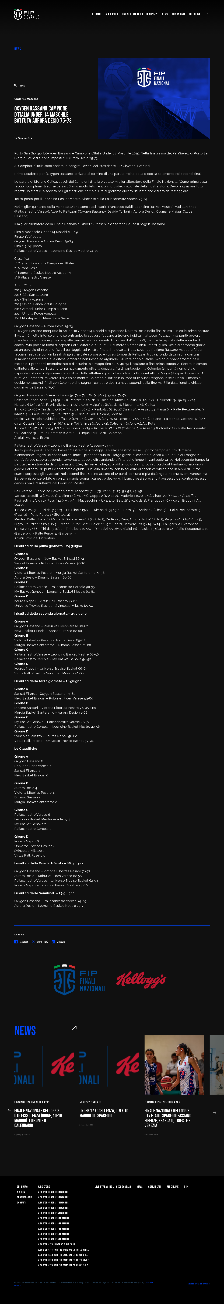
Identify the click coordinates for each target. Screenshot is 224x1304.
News (165, 14)
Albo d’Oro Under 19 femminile (53, 1223)
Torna (19, 85)
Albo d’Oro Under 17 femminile (53, 1229)
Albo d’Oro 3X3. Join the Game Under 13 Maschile (63, 1255)
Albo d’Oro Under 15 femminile (53, 1234)
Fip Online (195, 14)
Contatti (21, 1202)
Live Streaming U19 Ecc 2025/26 (140, 14)
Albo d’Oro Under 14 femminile (53, 1239)
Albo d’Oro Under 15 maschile (53, 1208)
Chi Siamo (96, 14)
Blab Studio (204, 1284)
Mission (21, 1192)
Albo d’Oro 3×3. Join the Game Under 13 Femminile (63, 1249)
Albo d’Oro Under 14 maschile (53, 1213)
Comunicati (178, 14)
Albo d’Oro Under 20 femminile (53, 1218)
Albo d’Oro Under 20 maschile (53, 1192)
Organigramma (24, 1197)
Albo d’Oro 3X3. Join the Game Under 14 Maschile (63, 1265)
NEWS (17, 49)
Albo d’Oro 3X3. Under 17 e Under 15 (56, 1244)
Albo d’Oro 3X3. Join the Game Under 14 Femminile (63, 1260)
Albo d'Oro (112, 14)
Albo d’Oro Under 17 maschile (53, 1202)
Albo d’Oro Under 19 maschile (53, 1197)
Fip (206, 14)
